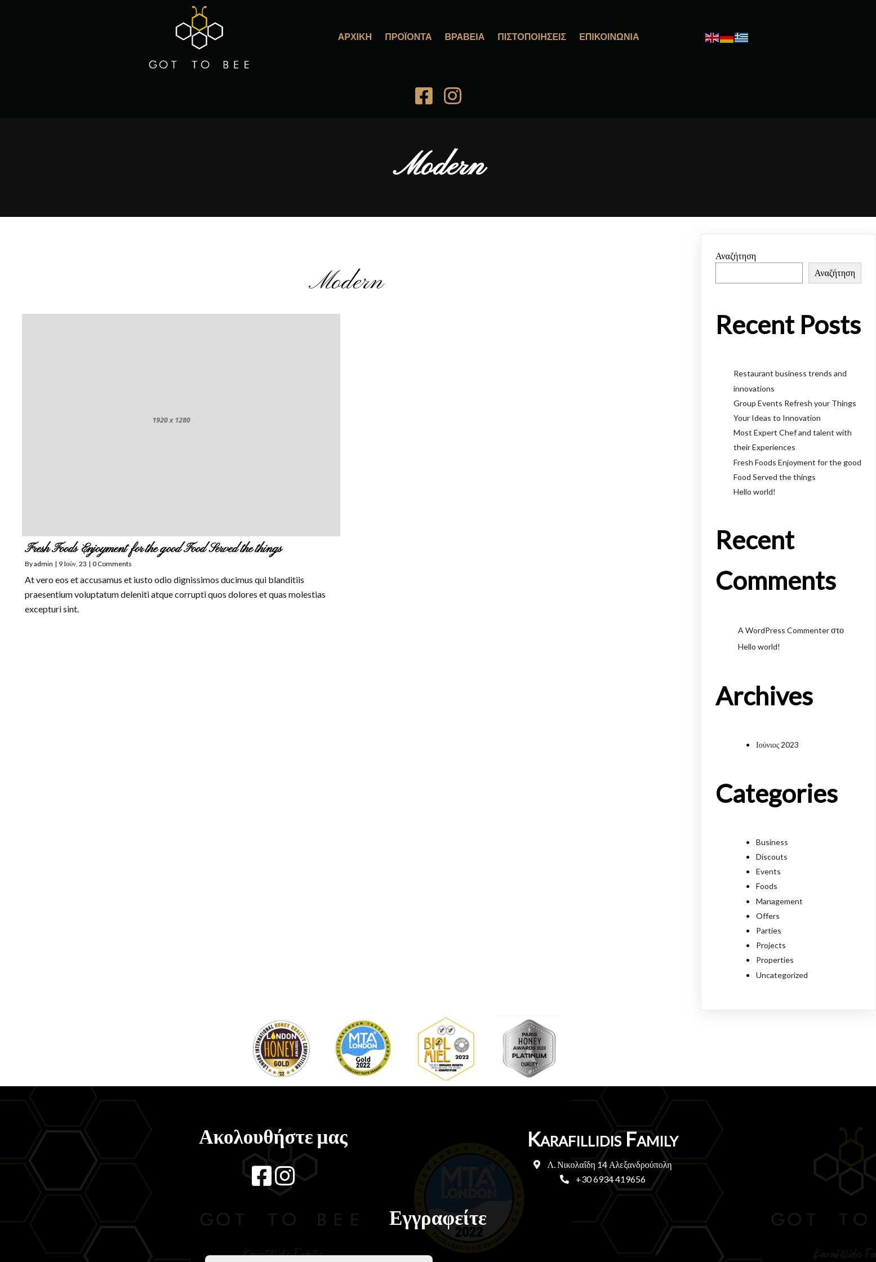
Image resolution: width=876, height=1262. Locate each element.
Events (768, 806)
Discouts (772, 791)
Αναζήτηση (735, 190)
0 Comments (112, 498)
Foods (766, 820)
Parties (768, 865)
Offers (768, 850)
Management (779, 836)
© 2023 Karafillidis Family (438, 1208)
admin (43, 498)
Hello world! (754, 426)
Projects (771, 880)
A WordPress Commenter (783, 565)
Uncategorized (782, 909)
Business (772, 776)
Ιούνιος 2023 (777, 679)
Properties (775, 894)
